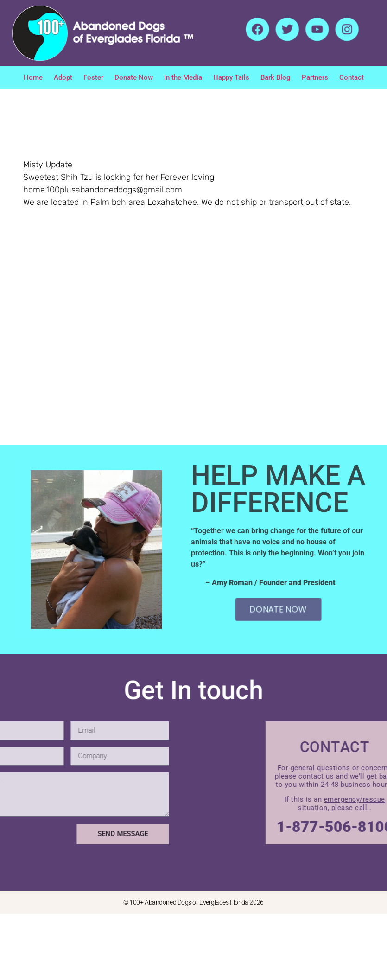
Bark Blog (275, 77)
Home (33, 77)
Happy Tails (231, 77)
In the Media (183, 77)
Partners (315, 77)
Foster (93, 77)
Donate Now (133, 77)
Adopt (63, 77)
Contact (351, 77)
